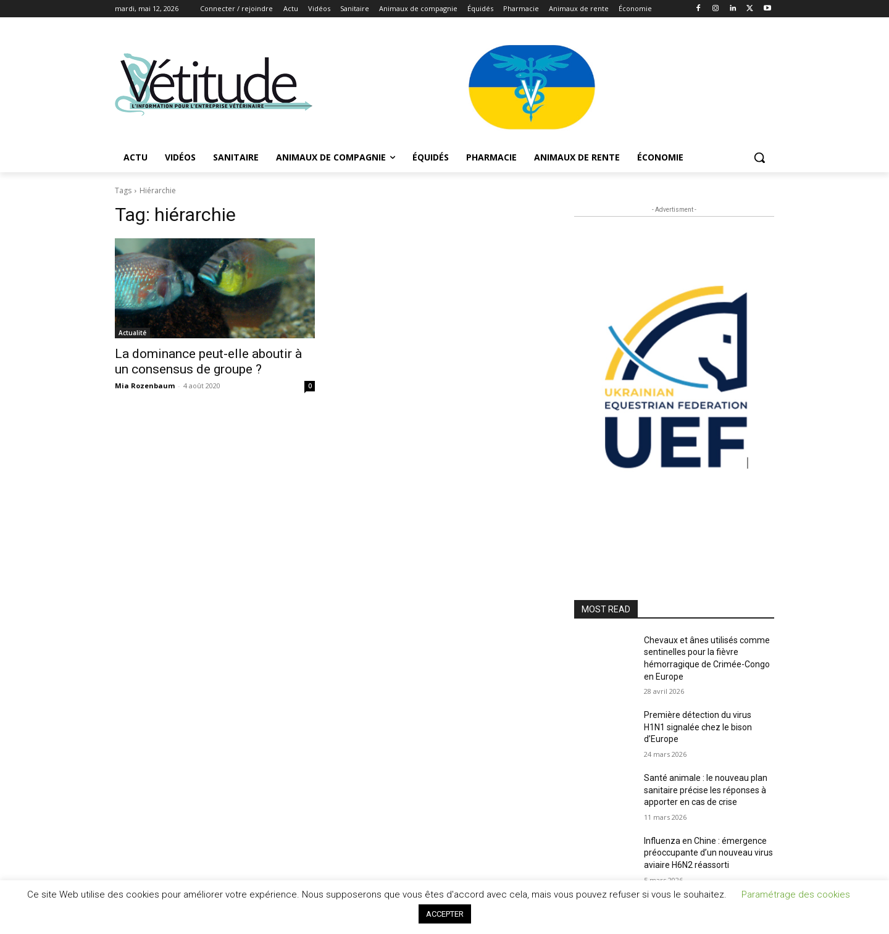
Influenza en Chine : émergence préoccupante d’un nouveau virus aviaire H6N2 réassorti (708, 853)
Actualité (132, 332)
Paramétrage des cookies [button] (795, 894)
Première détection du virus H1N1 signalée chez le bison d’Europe (698, 727)
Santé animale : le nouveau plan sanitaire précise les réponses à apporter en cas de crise (705, 790)
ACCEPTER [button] (445, 914)
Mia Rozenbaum (145, 385)
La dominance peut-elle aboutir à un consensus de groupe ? (208, 361)
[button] (759, 157)
